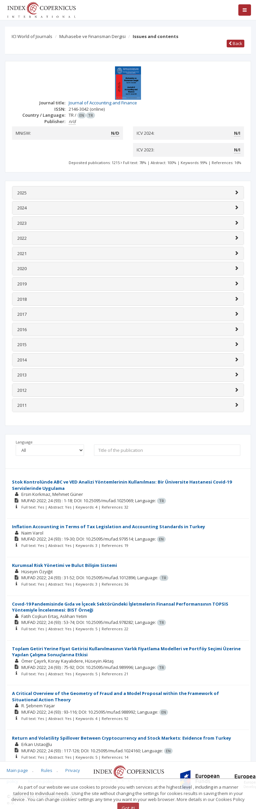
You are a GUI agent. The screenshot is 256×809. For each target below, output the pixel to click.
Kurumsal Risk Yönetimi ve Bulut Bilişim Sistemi (64, 565)
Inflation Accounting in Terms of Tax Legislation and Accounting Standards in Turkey (108, 527)
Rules (46, 770)
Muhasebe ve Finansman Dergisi (92, 36)
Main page (17, 770)
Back (235, 43)
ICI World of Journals (32, 36)
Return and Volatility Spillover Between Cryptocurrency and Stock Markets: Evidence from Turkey (121, 738)
